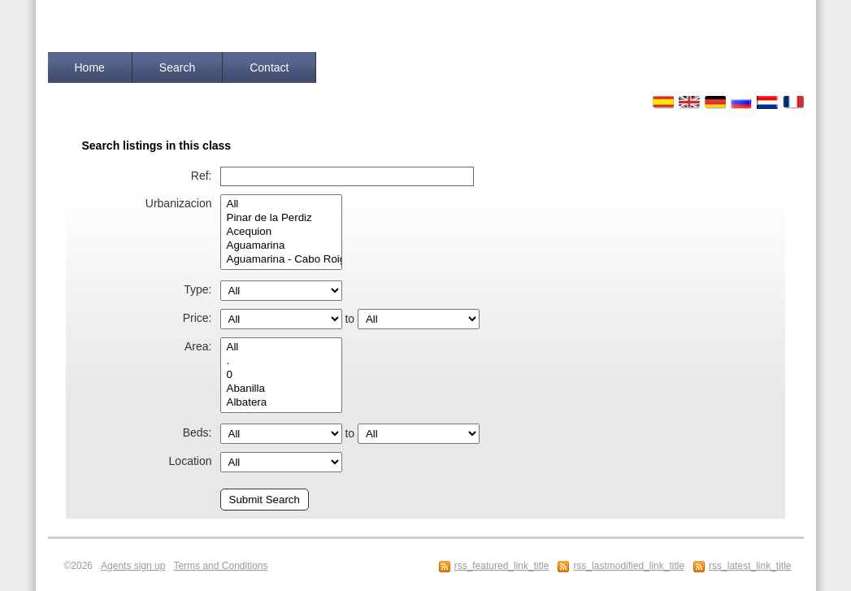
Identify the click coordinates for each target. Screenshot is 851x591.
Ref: (201, 175)
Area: (198, 346)
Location (190, 460)
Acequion (281, 232)
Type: (197, 289)
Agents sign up (133, 565)
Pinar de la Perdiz (281, 218)
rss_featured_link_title (501, 565)
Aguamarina (281, 246)
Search (177, 67)
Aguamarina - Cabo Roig (281, 260)
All (281, 204)
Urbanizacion (178, 203)
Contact (269, 67)
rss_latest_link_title (750, 565)
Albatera (281, 403)
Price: (197, 317)
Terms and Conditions (220, 565)
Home (90, 67)
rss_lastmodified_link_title (628, 565)
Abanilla (281, 389)
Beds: (197, 432)
